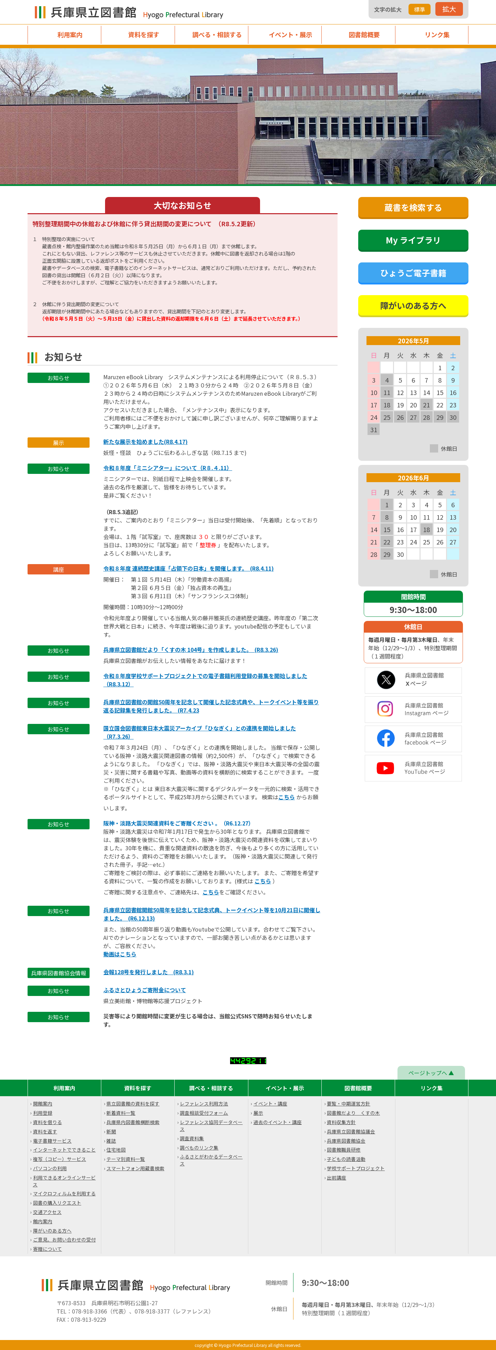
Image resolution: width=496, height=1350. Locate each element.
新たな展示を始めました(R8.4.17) (145, 441)
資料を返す (45, 1131)
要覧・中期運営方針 (348, 1103)
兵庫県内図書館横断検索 (132, 1122)
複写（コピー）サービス (59, 1158)
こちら (286, 797)
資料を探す (143, 34)
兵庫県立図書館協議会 (351, 1131)
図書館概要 (364, 34)
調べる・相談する (217, 34)
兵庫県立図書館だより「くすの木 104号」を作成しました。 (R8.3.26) (190, 649)
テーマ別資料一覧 (125, 1158)
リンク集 (437, 34)
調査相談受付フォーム (204, 1112)
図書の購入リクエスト (57, 1202)
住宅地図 (116, 1149)
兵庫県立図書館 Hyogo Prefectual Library (131, 12)
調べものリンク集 (199, 1147)
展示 (258, 1112)
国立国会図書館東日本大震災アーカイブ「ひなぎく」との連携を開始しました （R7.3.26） (199, 732)
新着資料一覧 (120, 1112)
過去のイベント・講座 (278, 1122)
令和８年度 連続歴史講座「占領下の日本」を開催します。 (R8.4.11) (188, 568)
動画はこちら (119, 954)
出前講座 (336, 1177)
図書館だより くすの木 (353, 1112)
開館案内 (42, 1103)
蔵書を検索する (413, 207)
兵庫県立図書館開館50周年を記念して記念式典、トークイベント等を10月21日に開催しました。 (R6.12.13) (211, 914)
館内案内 (42, 1221)
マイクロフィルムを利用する (64, 1193)
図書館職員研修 (344, 1149)
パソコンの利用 (50, 1168)
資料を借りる (47, 1122)
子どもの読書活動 (346, 1158)
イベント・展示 (290, 34)
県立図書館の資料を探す (132, 1103)
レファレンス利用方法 (204, 1103)
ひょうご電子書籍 (413, 273)
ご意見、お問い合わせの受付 (64, 1239)
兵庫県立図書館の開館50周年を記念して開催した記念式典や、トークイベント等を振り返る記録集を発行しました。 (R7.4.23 (211, 706)
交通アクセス (47, 1211)
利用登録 (42, 1112)
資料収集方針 (341, 1122)
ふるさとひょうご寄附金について (144, 990)
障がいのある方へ (52, 1230)
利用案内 (70, 34)
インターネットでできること (64, 1149)
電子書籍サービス (52, 1140)
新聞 (111, 1131)
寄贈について (47, 1248)
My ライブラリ (413, 240)
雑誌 (111, 1140)
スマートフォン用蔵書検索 (135, 1168)
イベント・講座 (270, 1103)
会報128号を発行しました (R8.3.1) (148, 972)
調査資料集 (192, 1138)
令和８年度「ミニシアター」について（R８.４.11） (167, 468)
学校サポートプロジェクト (356, 1168)
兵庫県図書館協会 (346, 1140)
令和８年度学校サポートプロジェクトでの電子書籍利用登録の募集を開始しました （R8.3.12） (205, 680)
